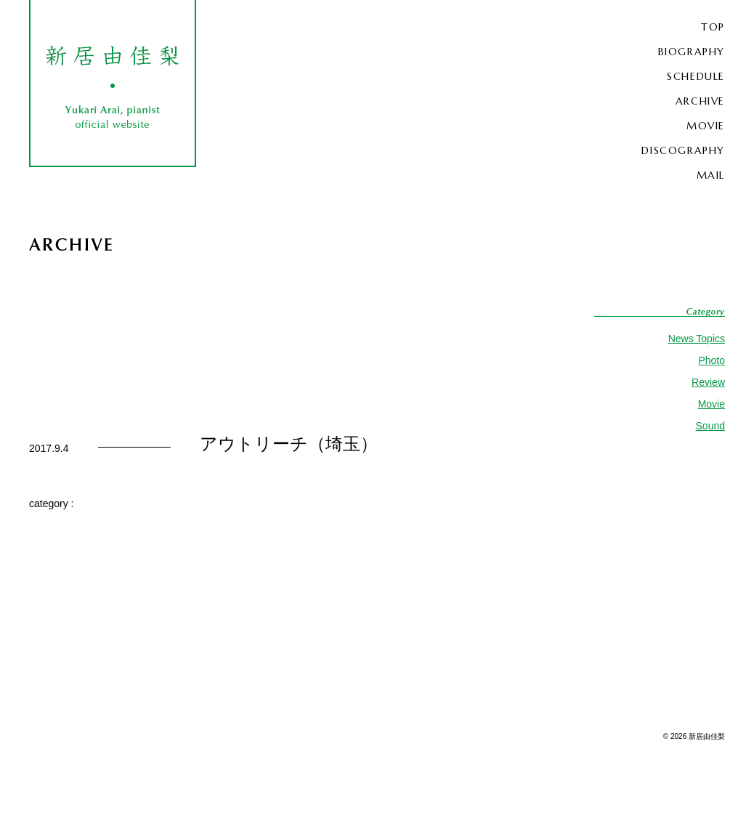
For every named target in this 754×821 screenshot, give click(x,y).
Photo (711, 360)
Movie (711, 404)
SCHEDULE (696, 76)
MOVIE (705, 125)
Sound (710, 426)
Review (708, 382)
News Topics (696, 338)
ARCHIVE (700, 101)
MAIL (711, 175)
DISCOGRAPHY (683, 150)
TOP (713, 26)
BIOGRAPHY (691, 51)
